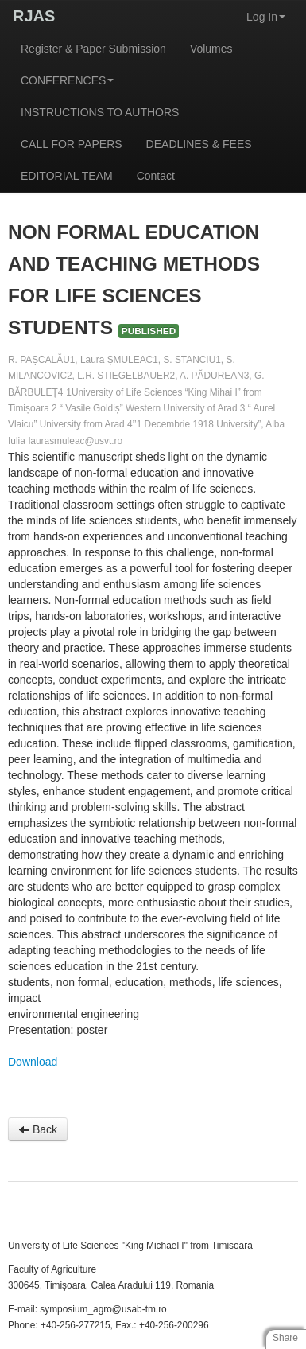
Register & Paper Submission (93, 48)
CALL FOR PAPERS (71, 144)
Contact (156, 176)
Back (37, 1129)
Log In (265, 16)
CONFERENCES (67, 80)
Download (32, 1061)
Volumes (211, 48)
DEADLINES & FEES (199, 144)
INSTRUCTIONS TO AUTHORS (100, 112)
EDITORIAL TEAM (67, 176)
